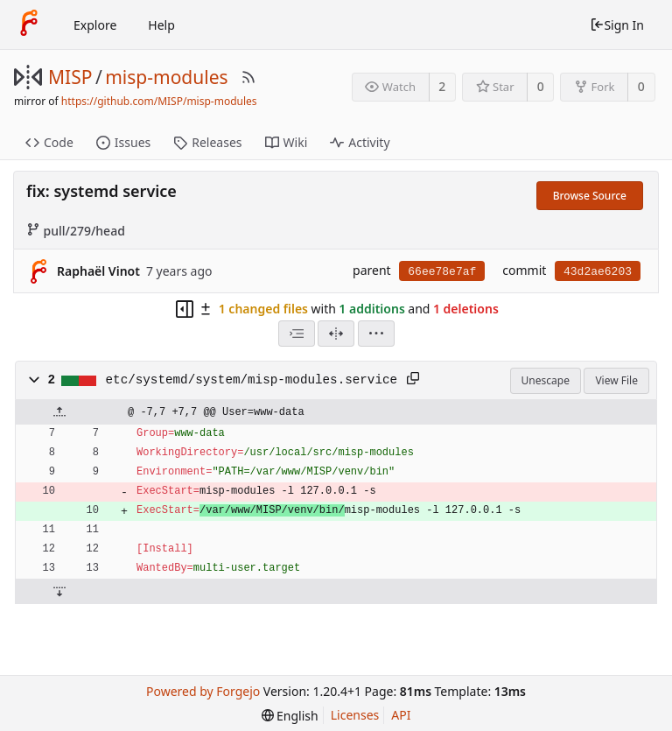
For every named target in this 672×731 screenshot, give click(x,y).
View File (616, 380)
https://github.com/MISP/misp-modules (159, 101)
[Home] (29, 24)
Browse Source (589, 195)
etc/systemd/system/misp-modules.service (252, 380)
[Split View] (336, 333)
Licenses (355, 714)
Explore (95, 25)
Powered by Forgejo (203, 691)
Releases (207, 142)
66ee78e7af (442, 271)
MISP (70, 77)
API (400, 714)
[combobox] (296, 333)
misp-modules (166, 77)
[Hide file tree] (185, 309)
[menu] (376, 333)
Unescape (546, 380)
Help (161, 25)
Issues (123, 142)
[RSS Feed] (248, 77)
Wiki (286, 142)
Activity (359, 142)
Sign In (617, 25)
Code (49, 142)
